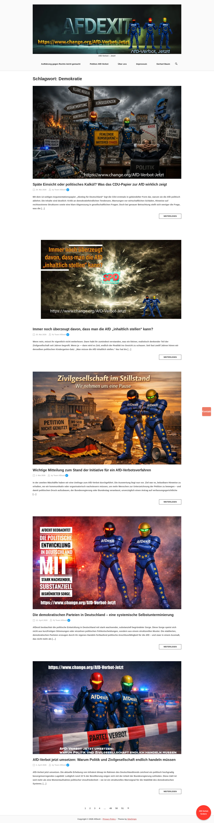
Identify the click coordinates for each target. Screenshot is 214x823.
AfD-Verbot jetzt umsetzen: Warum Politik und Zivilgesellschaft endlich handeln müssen (104, 760)
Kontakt (206, 411)
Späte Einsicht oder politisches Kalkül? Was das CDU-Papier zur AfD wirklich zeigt (100, 184)
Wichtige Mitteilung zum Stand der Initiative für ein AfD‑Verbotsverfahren (92, 470)
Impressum (141, 64)
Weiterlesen (170, 216)
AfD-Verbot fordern (203, 812)
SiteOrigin (132, 819)
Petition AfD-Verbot (99, 64)
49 (110, 808)
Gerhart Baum (163, 64)
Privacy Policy (109, 819)
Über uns (122, 64)
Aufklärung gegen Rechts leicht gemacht (60, 64)
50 (116, 808)
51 (122, 808)
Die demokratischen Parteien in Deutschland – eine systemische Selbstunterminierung (103, 615)
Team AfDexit (62, 190)
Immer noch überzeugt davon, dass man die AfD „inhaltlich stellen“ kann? (93, 329)
